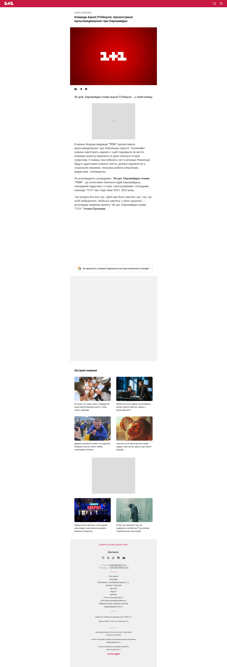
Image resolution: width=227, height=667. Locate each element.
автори (113, 594)
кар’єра (113, 588)
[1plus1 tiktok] (113, 558)
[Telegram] (81, 89)
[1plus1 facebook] (118, 558)
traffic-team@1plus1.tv (113, 649)
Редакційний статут (113, 607)
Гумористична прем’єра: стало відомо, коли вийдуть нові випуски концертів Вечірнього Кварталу (91, 528)
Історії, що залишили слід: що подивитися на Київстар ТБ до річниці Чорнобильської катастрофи (132, 528)
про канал (113, 576)
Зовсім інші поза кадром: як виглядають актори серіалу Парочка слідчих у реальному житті (133, 407)
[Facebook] (75, 89)
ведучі (113, 591)
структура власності (113, 598)
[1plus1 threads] (108, 558)
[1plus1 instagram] (103, 558)
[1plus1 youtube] (123, 558)
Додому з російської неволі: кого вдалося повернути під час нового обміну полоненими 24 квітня (92, 446)
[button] (221, 3)
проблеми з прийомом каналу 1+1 (114, 582)
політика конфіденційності (113, 601)
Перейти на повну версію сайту (113, 544)
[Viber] (86, 89)
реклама (113, 579)
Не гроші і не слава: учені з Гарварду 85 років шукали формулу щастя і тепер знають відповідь (91, 407)
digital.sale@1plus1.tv (113, 642)
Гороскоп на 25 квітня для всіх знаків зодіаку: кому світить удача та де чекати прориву (133, 446)
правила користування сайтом (113, 604)
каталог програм (113, 585)
